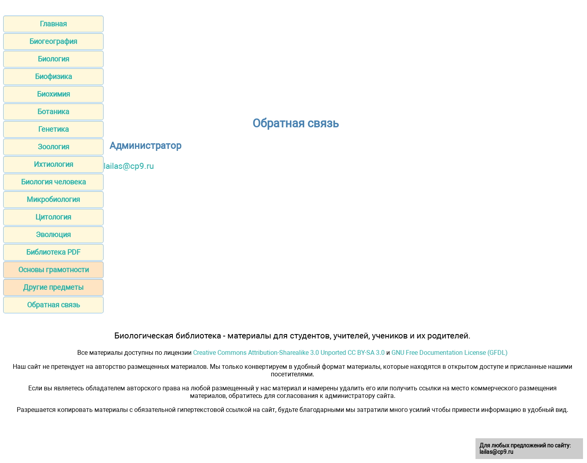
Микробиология (53, 199)
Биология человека (53, 182)
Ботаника (53, 111)
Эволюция (53, 234)
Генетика (53, 129)
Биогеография (53, 41)
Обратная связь (53, 305)
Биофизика (53, 76)
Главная (53, 24)
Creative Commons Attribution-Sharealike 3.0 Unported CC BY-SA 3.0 (289, 352)
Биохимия (53, 94)
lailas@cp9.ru (129, 166)
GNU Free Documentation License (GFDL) (449, 352)
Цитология (53, 217)
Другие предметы (53, 287)
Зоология (53, 146)
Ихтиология (53, 164)
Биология (53, 59)
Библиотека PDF (53, 252)
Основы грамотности (53, 269)
